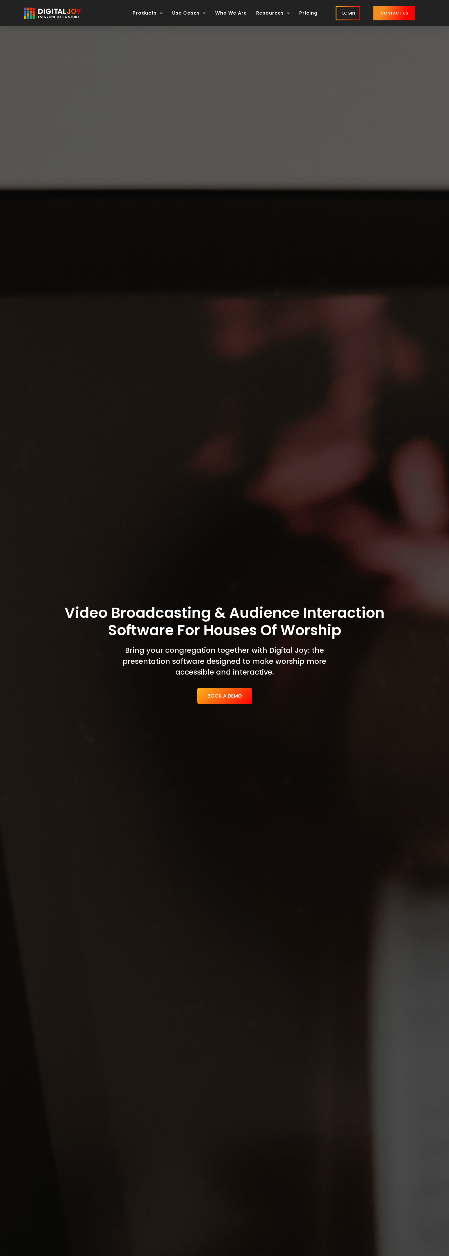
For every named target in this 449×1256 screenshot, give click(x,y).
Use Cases (189, 12)
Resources (273, 12)
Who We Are (231, 13)
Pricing (308, 13)
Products (148, 12)
